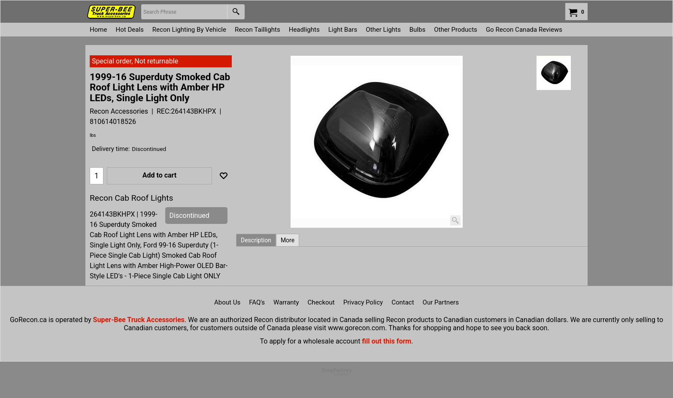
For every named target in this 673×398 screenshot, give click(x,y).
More (287, 240)
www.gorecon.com (356, 328)
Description (256, 240)
